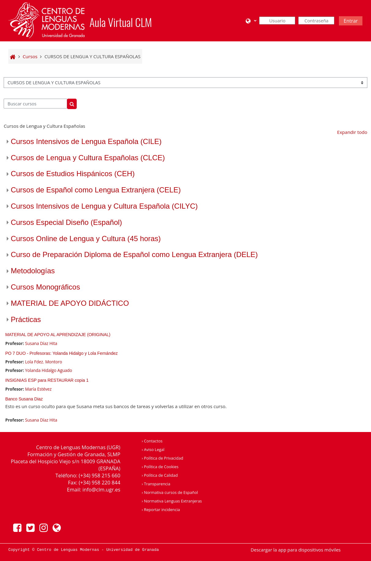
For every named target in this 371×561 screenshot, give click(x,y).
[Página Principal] (46, 20)
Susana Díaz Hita (41, 343)
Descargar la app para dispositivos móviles (295, 550)
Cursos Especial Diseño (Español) (66, 222)
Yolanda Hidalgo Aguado (48, 370)
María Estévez (38, 389)
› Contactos (152, 441)
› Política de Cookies (160, 466)
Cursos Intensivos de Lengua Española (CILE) (86, 141)
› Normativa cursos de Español (170, 492)
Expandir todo (352, 132)
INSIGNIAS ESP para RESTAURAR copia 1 (47, 380)
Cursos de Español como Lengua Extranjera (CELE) (96, 190)
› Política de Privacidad (162, 458)
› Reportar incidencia (161, 509)
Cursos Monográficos (45, 287)
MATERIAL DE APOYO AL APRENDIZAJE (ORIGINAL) (57, 334)
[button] (251, 20)
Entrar (350, 20)
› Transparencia (156, 484)
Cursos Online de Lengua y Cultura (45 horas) (86, 238)
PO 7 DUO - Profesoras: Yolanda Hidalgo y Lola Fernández (61, 353)
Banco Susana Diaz (24, 398)
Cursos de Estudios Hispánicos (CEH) (72, 173)
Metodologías (33, 271)
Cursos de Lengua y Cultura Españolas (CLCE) (88, 158)
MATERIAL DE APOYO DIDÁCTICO (70, 303)
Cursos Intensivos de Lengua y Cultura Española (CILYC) (104, 206)
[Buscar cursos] (35, 103)
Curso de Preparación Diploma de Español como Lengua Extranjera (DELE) (134, 254)
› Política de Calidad (160, 475)
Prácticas (26, 319)
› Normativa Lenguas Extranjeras (172, 501)
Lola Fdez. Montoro (43, 362)
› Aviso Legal (153, 449)
